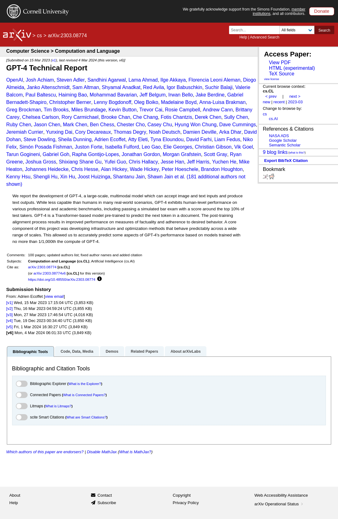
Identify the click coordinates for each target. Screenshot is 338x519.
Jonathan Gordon (141, 154)
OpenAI (14, 80)
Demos (112, 351)
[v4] (9, 320)
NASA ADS (279, 135)
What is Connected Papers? (84, 395)
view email (54, 296)
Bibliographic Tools (30, 352)
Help (243, 37)
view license (271, 79)
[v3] (9, 314)
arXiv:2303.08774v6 (50, 273)
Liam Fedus (227, 139)
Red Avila (153, 87)
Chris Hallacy (143, 161)
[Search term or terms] (256, 30)
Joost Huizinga (94, 176)
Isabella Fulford (122, 147)
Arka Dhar (230, 132)
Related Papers (144, 351)
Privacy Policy (186, 502)
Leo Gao (151, 147)
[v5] (9, 326)
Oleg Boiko (146, 102)
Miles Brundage (88, 109)
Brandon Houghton (222, 169)
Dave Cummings (237, 124)
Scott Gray (215, 154)
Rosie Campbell (182, 109)
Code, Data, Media (77, 351)
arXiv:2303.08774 (42, 267)
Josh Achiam (40, 80)
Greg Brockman (23, 109)
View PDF (280, 62)
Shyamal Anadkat (121, 87)
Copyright (182, 495)
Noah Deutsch (164, 132)
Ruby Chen (18, 124)
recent (279, 102)
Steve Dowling (39, 139)
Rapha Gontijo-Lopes (95, 154)
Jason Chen (47, 124)
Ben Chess (102, 124)
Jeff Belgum (152, 94)
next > (294, 96)
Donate (321, 11)
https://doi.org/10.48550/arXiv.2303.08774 (61, 279)
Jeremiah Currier (24, 132)
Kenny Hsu (18, 176)
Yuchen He (224, 161)
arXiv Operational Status (279, 504)
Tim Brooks (56, 109)
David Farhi (199, 139)
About (14, 495)
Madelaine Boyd (179, 102)
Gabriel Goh (56, 154)
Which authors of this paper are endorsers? (44, 452)
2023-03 (295, 102)
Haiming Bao (72, 94)
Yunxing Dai (59, 132)
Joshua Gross (40, 161)
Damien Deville (200, 132)
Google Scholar (283, 140)
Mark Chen (75, 124)
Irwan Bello (180, 94)
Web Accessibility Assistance (281, 495)
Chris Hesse (84, 169)
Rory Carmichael (79, 117)
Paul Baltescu (40, 94)
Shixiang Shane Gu (80, 161)
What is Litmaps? (58, 406)
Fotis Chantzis (176, 117)
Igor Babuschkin (184, 87)
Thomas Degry (130, 132)
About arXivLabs (185, 351)
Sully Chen (236, 117)
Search (324, 30)
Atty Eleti (138, 139)
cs (39, 35)
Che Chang (145, 117)
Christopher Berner (70, 102)
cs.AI (273, 118)
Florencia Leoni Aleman (214, 80)
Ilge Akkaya (173, 80)
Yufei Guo (115, 161)
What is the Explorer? (85, 384)
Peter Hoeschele (180, 169)
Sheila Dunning (75, 139)
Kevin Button (122, 109)
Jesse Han (172, 161)
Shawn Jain (160, 176)
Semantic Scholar (285, 145)
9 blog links (275, 151)
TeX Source (281, 73)
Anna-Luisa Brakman (222, 102)
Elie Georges (178, 147)
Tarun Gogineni (23, 154)
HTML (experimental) (292, 68)
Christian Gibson (213, 147)
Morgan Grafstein (182, 154)
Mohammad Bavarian (113, 94)
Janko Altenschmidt (48, 87)
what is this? (297, 152)
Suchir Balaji (218, 87)
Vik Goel (243, 147)
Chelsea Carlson (40, 117)
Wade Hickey (144, 169)
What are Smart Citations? (86, 417)
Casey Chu (159, 124)
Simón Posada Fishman (45, 147)
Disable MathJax (102, 452)
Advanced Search (264, 37)
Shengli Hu (45, 176)
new (266, 102)
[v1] (9, 302)
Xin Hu (67, 176)
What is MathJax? (135, 452)
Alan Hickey (114, 169)
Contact (104, 495)
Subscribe (106, 502)
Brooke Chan (115, 117)
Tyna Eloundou (167, 139)
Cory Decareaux (93, 132)
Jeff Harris (198, 161)
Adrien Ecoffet (109, 139)
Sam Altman (85, 87)
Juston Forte (88, 147)
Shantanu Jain (129, 176)
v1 (54, 60)
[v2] (9, 308)
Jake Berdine (210, 94)
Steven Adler (70, 80)
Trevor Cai (150, 109)
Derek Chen (208, 117)
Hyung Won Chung (196, 124)
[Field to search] (296, 30)
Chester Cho (131, 124)
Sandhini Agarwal (107, 80)
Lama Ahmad (143, 80)
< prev (271, 96)
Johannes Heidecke (47, 169)
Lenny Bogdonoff (112, 102)
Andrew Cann (218, 109)
